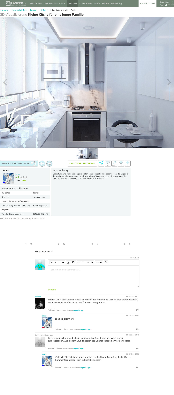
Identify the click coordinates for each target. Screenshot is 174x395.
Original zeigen (78, 310)
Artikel (97, 3)
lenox (17, 175)
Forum (105, 3)
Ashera (38, 297)
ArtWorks (72, 3)
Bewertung (116, 3)
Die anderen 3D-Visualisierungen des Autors (22, 218)
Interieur (33, 10)
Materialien (60, 3)
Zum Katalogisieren (19, 163)
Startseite (4, 10)
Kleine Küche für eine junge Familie (63, 10)
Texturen (48, 3)
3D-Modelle (36, 3)
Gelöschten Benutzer (44, 335)
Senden (52, 289)
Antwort (51, 310)
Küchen (43, 10)
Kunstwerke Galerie (19, 10)
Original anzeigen (82, 163)
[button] (51, 262)
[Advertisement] (153, 203)
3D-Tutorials (85, 3)
